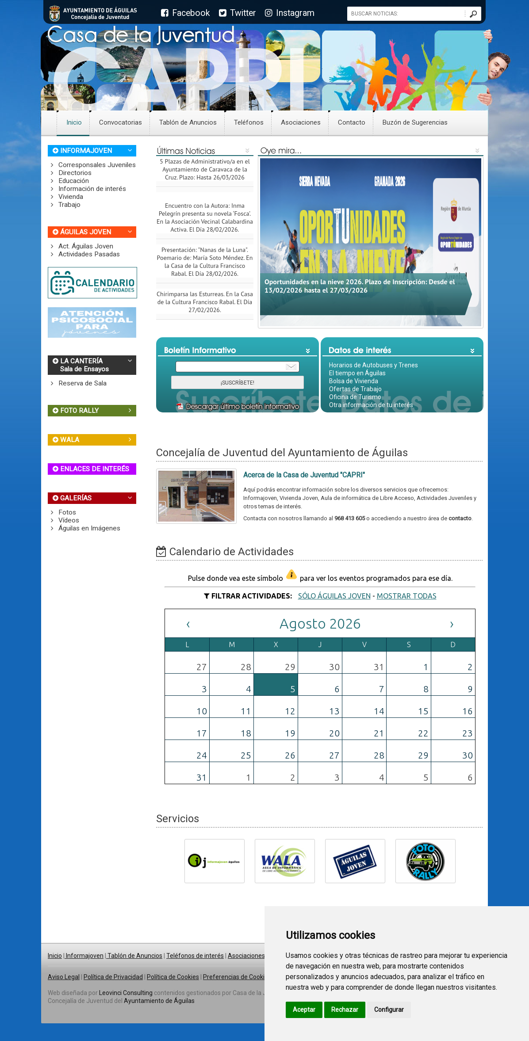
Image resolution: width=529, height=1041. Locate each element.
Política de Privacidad (113, 976)
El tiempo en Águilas (357, 373)
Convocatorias (120, 122)
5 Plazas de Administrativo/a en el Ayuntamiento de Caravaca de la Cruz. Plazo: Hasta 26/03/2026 (205, 172)
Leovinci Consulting (126, 992)
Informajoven (84, 955)
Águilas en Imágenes (84, 528)
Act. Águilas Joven (80, 246)
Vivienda (65, 197)
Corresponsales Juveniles (92, 165)
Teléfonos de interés (195, 955)
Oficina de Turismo (355, 396)
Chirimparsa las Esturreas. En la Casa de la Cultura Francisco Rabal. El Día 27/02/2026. (205, 305)
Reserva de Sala (77, 383)
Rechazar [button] (344, 1009)
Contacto (351, 122)
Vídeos (63, 520)
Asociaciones (301, 122)
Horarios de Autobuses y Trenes (373, 365)
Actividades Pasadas (84, 254)
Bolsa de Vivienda (353, 381)
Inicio (74, 122)
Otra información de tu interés (371, 404)
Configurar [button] (389, 1009)
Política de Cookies (173, 976)
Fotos (62, 512)
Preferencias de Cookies (237, 976)
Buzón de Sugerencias (415, 122)
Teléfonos (249, 122)
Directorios (70, 173)
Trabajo (64, 205)
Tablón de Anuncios (188, 122)
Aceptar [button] (304, 1009)
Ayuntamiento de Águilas (159, 1000)
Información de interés (87, 189)
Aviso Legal (64, 976)
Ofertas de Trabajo (355, 389)
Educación (68, 181)
